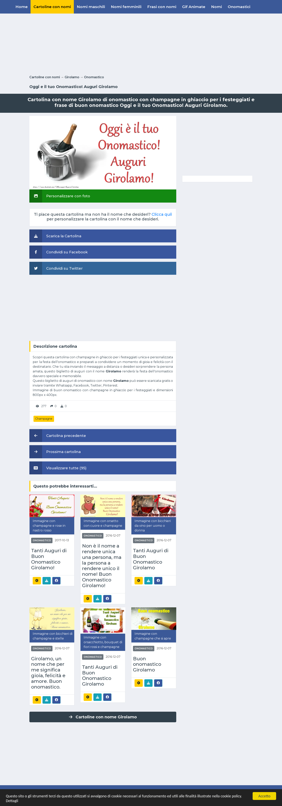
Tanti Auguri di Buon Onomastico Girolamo (150, 559)
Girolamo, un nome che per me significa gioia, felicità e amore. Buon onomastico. (48, 673)
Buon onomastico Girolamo (147, 664)
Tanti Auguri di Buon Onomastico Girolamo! (49, 559)
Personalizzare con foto (59, 195)
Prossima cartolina (55, 451)
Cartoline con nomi (52, 6)
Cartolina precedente (57, 435)
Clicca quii (162, 214)
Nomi (216, 6)
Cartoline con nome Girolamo (103, 716)
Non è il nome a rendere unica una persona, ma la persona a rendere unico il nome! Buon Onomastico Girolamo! (101, 565)
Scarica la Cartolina (55, 235)
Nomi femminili (126, 6)
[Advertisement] (141, 43)
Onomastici (239, 6)
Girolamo (72, 77)
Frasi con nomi (161, 6)
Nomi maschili (91, 6)
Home (21, 6)
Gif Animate (193, 6)
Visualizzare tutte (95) (58, 467)
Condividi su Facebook (58, 252)
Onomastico (94, 77)
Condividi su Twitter (56, 268)
